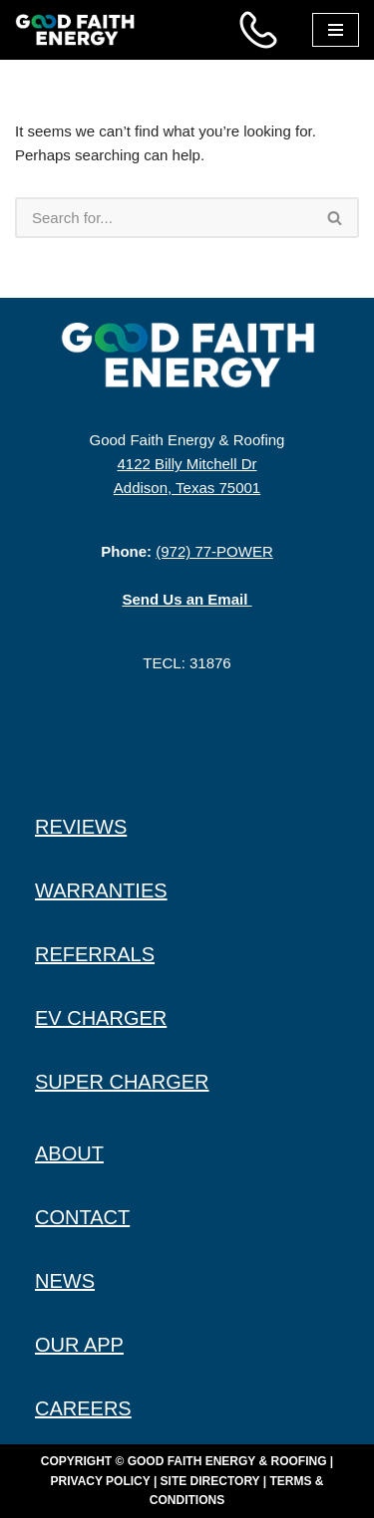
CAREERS (83, 1408)
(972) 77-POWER (214, 551)
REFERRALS (95, 954)
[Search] (163, 217)
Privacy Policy (101, 1481)
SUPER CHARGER (121, 1082)
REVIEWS (81, 827)
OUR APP (79, 1345)
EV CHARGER (101, 1018)
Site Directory (210, 1481)
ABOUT (69, 1153)
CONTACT (82, 1217)
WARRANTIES (101, 890)
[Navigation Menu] (335, 30)
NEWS (65, 1281)
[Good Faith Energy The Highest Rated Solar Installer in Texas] (80, 30)
